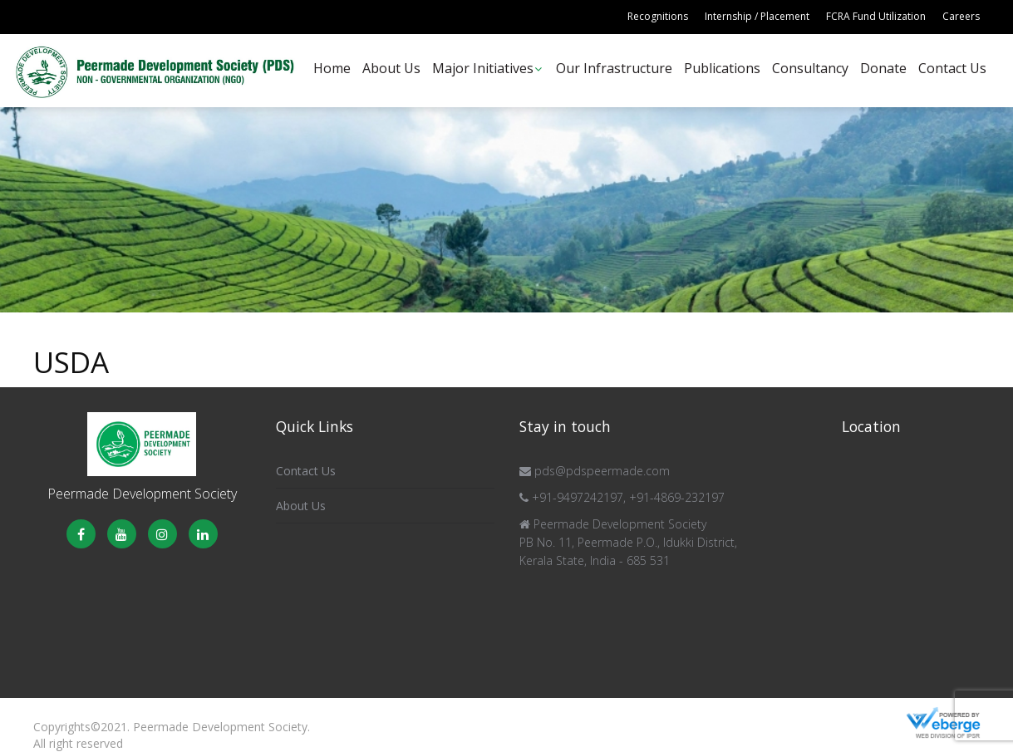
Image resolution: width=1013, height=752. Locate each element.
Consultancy (810, 68)
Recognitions (657, 16)
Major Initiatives (483, 68)
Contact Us (952, 68)
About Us (391, 68)
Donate (883, 68)
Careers (961, 16)
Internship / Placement (757, 16)
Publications (722, 68)
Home (332, 68)
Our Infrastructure (614, 68)
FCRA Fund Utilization (876, 16)
